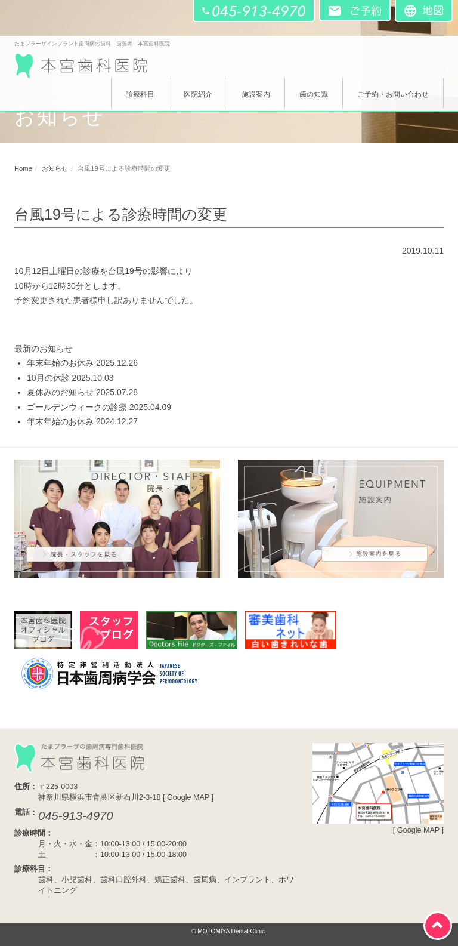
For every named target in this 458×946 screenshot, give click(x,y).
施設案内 (256, 94)
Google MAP (188, 797)
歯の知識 (313, 94)
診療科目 (140, 94)
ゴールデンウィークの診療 (77, 407)
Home (23, 168)
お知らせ (55, 168)
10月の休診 (48, 378)
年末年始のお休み (60, 363)
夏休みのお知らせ (60, 392)
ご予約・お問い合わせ (393, 94)
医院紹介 (198, 94)
